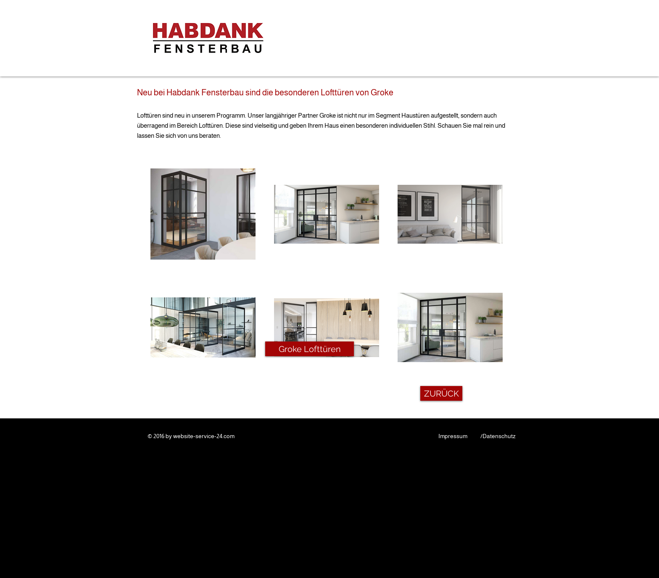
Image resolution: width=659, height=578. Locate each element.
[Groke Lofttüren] (309, 349)
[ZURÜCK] (441, 393)
